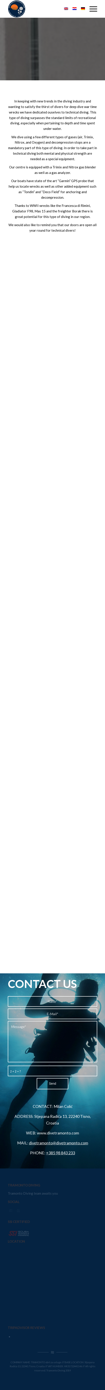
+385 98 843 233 (60, 1152)
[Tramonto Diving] (43, 9)
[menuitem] (91, 9)
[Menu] (91, 9)
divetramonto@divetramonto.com (58, 1142)
